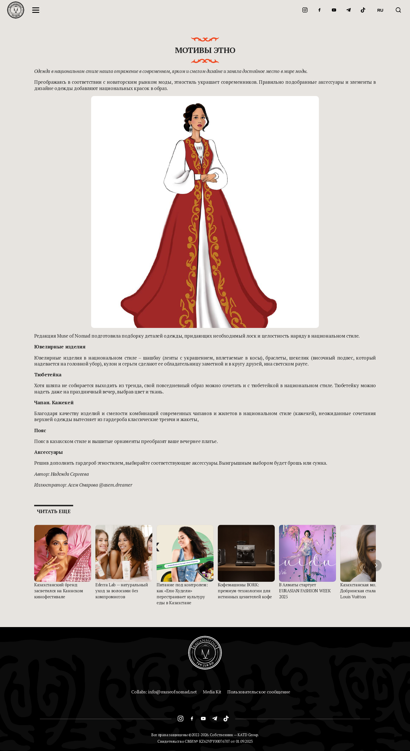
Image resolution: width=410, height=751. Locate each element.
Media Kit (212, 692)
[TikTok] (363, 10)
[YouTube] (334, 10)
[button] (375, 565)
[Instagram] (305, 10)
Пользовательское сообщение (258, 692)
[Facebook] (319, 10)
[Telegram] (348, 10)
